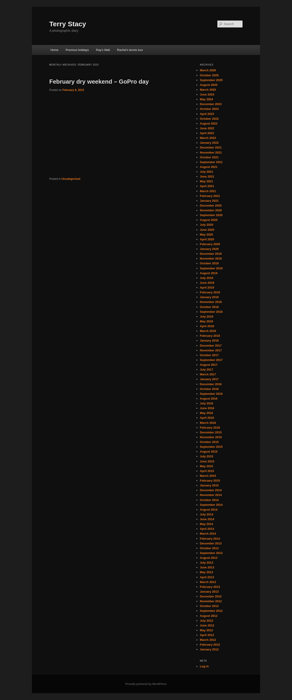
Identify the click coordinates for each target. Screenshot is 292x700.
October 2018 (209, 307)
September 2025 (211, 80)
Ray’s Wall (103, 50)
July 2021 (206, 171)
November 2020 (211, 210)
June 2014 (207, 519)
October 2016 (209, 389)
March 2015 (208, 475)
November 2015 (211, 437)
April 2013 (207, 577)
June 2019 (207, 282)
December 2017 (211, 345)
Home (54, 50)
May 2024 (206, 99)
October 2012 (209, 606)
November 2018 (211, 302)
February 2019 (210, 292)
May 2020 (206, 234)
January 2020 (209, 249)
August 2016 (208, 398)
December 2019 (211, 253)
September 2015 (211, 446)
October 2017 (209, 355)
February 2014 (210, 538)
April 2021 (207, 186)
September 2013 (211, 553)
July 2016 (206, 403)
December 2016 (211, 384)
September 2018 (211, 311)
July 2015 (206, 456)
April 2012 (207, 635)
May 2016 (206, 413)
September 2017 (211, 360)
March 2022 (208, 138)
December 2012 (211, 596)
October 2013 (209, 548)
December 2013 (211, 543)
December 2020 (211, 205)
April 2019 (207, 287)
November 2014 (211, 495)
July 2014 (206, 514)
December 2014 (211, 490)
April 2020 (207, 239)
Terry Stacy (67, 24)
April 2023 (207, 114)
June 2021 (207, 176)
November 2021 (211, 152)
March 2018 (208, 331)
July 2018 (206, 316)
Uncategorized (70, 178)
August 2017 (208, 364)
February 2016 (210, 427)
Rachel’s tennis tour (130, 50)
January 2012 (209, 649)
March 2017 (208, 374)
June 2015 (207, 461)
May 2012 (206, 630)
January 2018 (209, 340)
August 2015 (208, 451)
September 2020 (211, 215)
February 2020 (210, 244)
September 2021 (211, 162)
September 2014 (211, 504)
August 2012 (208, 616)
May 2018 (206, 321)
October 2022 (209, 118)
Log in (204, 666)
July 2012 (206, 620)
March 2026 (208, 70)
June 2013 (207, 567)
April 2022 (207, 133)
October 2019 (209, 263)
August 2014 (208, 509)
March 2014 (208, 533)
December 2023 (211, 104)
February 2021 (210, 196)
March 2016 (208, 422)
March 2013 (208, 582)
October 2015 (209, 442)
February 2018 (210, 335)
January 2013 (209, 591)
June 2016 (207, 408)
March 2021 (208, 191)
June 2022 (207, 128)
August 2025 (208, 85)
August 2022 (208, 123)
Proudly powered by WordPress (146, 684)
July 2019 (206, 278)
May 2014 (206, 524)
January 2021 (209, 200)
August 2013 (208, 557)
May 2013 (206, 572)
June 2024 (207, 94)
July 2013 (206, 562)
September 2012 (211, 610)
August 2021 (208, 167)
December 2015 (211, 432)
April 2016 (207, 417)
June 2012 (207, 625)
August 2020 (208, 220)
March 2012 (208, 640)
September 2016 (211, 393)
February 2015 (210, 480)
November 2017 (211, 350)
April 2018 (207, 326)
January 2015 (209, 485)
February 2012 (210, 644)
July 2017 (206, 369)
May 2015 (206, 466)
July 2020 (206, 224)
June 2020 (207, 229)
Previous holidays (77, 50)
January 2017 (209, 379)
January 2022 (209, 142)
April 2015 (207, 471)
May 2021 (206, 181)
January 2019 (209, 297)
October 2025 (209, 75)
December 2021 (211, 147)
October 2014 (209, 500)
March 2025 (208, 89)
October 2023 (209, 109)
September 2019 (211, 268)
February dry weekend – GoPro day (99, 81)
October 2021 (209, 157)
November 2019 (211, 258)
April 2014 (207, 528)
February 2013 (210, 587)
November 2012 (211, 601)
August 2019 (208, 273)
